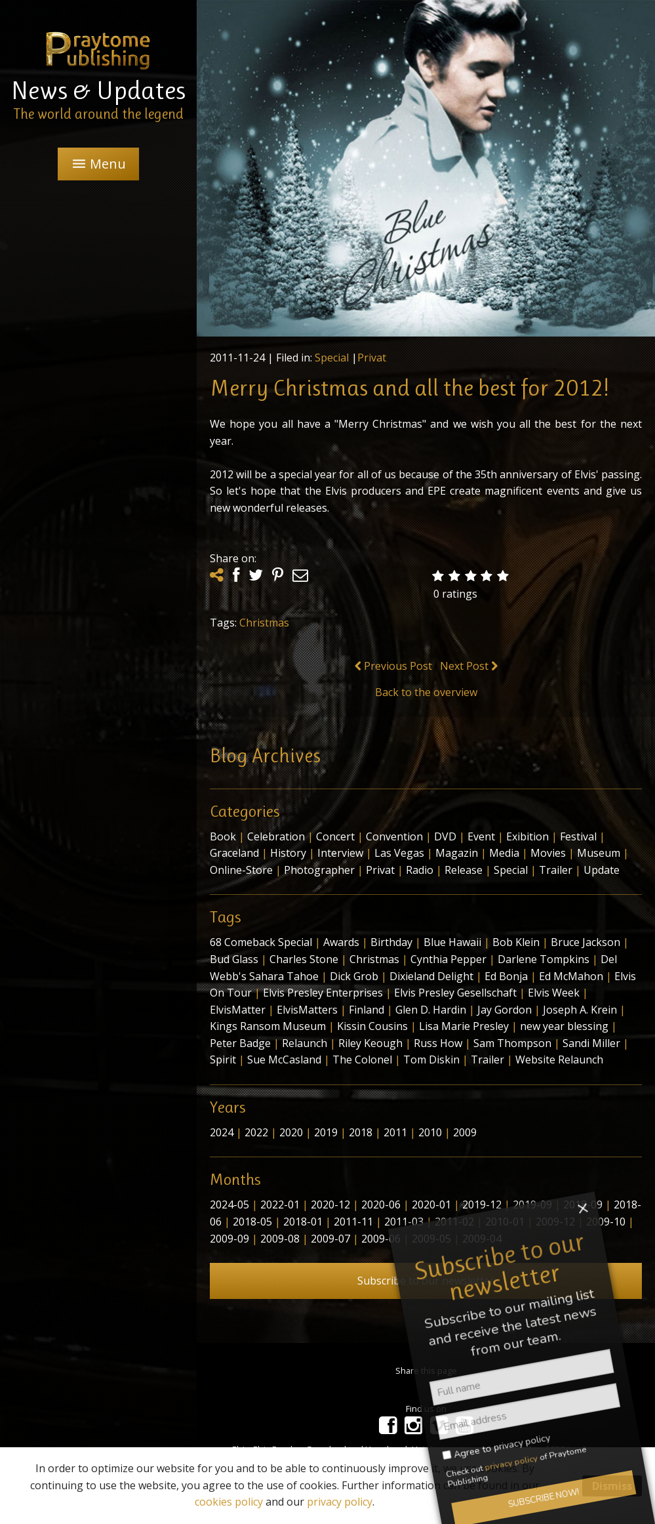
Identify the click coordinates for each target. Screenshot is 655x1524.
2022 (256, 1132)
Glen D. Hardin (430, 1009)
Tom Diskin (431, 1059)
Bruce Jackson (585, 942)
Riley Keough (370, 1043)
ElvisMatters (307, 1009)
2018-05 (252, 1221)
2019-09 (532, 1204)
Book (223, 836)
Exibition (527, 836)
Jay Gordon (504, 1009)
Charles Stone (303, 959)
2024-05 (229, 1204)
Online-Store (241, 870)
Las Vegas (399, 853)
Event (481, 836)
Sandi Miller (591, 1043)
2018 (360, 1132)
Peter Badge (240, 1043)
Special (332, 357)
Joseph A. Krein (580, 1009)
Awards (341, 942)
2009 (465, 1132)
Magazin (456, 853)
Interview (340, 853)
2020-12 (330, 1204)
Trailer (555, 870)
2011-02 (454, 1221)
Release (464, 870)
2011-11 (353, 1221)
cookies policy (229, 1501)
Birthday (391, 942)
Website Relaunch (559, 1059)
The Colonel (362, 1059)
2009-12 (555, 1221)
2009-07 (330, 1238)
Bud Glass (234, 959)
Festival (578, 836)
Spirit (223, 1059)
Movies (548, 853)
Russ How (438, 1043)
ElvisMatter (238, 1009)
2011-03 (404, 1221)
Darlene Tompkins (543, 959)
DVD (445, 836)
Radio (419, 870)
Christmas (264, 622)
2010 (430, 1132)
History (288, 853)
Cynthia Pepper (448, 959)
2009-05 (431, 1238)
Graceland (234, 853)
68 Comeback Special (261, 942)
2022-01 (280, 1204)
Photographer (319, 870)
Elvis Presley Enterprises (323, 992)
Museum (598, 853)
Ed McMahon (571, 976)
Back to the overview (426, 692)
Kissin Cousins (372, 1026)
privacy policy (339, 1501)
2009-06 (381, 1238)
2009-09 (229, 1238)
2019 (326, 1132)
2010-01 (505, 1221)
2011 (395, 1132)
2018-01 (303, 1221)
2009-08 (280, 1238)
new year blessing (564, 1026)
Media (504, 853)
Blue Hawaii (452, 942)
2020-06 (381, 1204)
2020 (291, 1132)
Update (602, 870)
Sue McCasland (284, 1059)
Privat (371, 357)
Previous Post (393, 666)
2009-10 (605, 1221)
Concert (335, 836)
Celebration (276, 836)
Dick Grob (354, 976)
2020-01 (431, 1204)
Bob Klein (516, 942)
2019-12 (482, 1204)
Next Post (469, 666)
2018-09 (583, 1204)
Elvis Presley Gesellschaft (455, 992)
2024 (221, 1132)
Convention (394, 836)
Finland (366, 1009)
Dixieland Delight (431, 976)
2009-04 (482, 1238)
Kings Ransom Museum (268, 1026)
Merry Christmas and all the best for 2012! (409, 388)
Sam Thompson (512, 1043)
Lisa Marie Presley (464, 1026)
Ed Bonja (506, 976)
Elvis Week (554, 992)
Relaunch (304, 1043)
